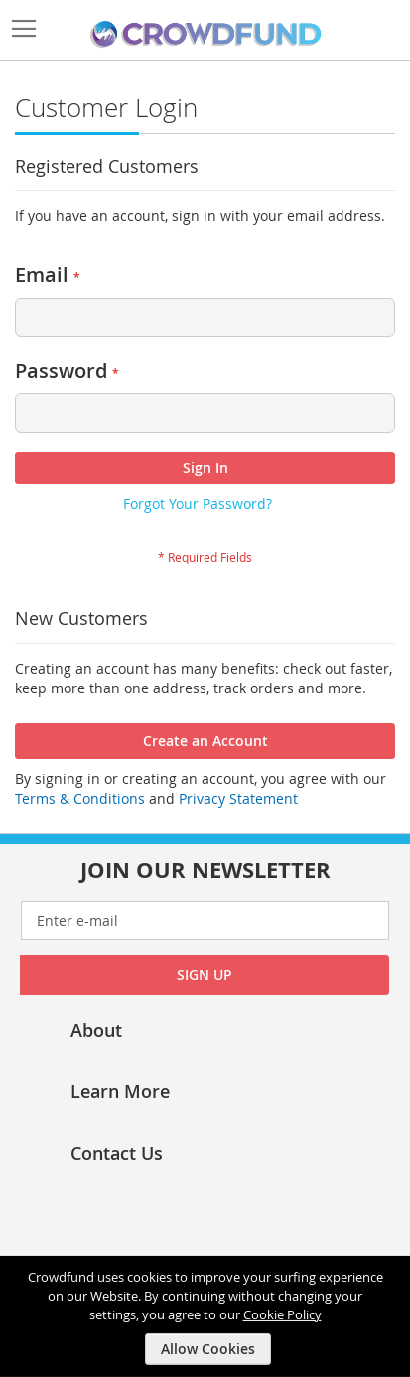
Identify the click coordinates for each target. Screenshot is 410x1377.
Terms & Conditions (80, 798)
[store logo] (205, 35)
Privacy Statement (238, 798)
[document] (207, 1316)
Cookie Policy (282, 1313)
